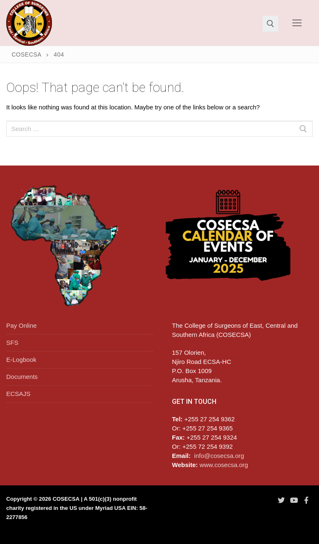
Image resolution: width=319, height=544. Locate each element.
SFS (12, 342)
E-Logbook (21, 359)
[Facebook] (306, 500)
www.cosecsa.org (223, 464)
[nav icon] (297, 23)
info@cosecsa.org (219, 455)
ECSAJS (18, 393)
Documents (22, 376)
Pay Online (21, 325)
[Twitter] (281, 500)
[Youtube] (294, 500)
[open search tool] (270, 24)
